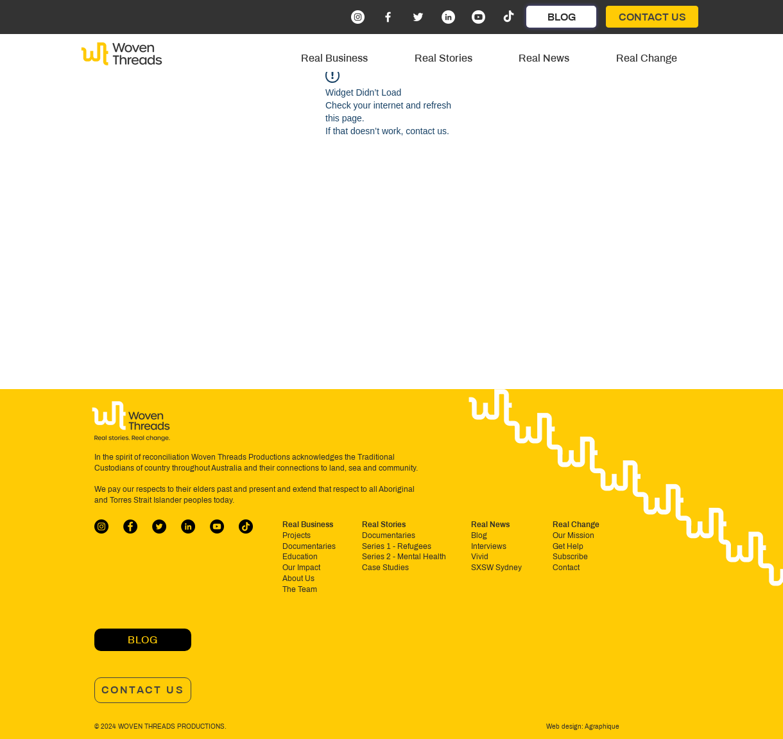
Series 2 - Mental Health (404, 556)
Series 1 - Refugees (396, 546)
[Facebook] (388, 17)
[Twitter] (418, 17)
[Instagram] (358, 17)
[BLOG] (561, 17)
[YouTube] (217, 526)
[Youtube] (478, 17)
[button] (335, 58)
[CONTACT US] (652, 17)
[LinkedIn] (448, 17)
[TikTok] (508, 17)
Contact (566, 567)
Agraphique (601, 726)
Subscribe (570, 556)
